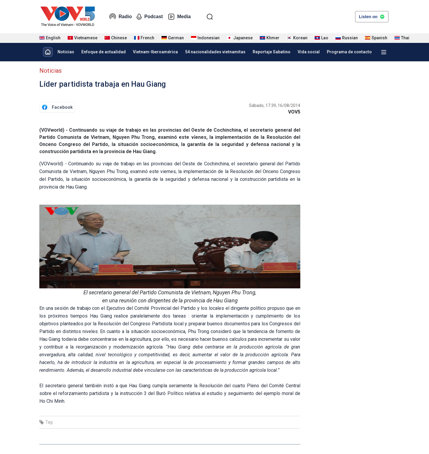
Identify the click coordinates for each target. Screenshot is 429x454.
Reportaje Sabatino (271, 51)
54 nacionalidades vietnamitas (215, 51)
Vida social (309, 51)
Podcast (149, 17)
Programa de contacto (349, 51)
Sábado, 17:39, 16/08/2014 (274, 105)
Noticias (65, 51)
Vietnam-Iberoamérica (155, 51)
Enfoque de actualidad (103, 51)
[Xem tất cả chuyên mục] (383, 52)
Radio (120, 16)
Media (179, 16)
